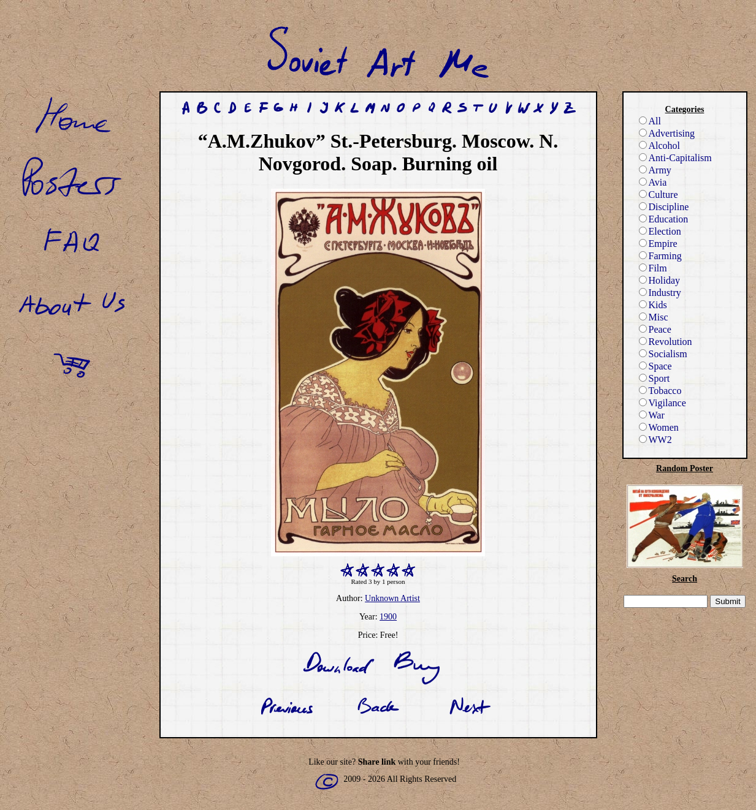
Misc (653, 317)
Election (660, 231)
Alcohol (660, 145)
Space (655, 366)
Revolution (665, 341)
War (652, 415)
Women (659, 427)
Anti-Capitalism (675, 158)
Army (655, 170)
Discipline (664, 207)
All (650, 121)
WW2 (655, 439)
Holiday (660, 280)
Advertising (667, 133)
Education (664, 219)
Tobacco (660, 390)
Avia (653, 182)
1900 (388, 616)
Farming (660, 256)
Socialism (663, 354)
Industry (660, 292)
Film (653, 268)
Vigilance (662, 403)
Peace (655, 329)
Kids (653, 305)
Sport (654, 378)
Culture (658, 194)
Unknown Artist (392, 598)
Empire (658, 243)
